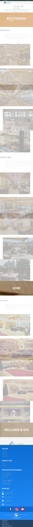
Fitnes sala (4, 452)
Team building (4, 477)
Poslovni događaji (5, 475)
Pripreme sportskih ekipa (7, 474)
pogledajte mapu (8, 504)
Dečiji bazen (4, 455)
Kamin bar (4, 464)
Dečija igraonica (5, 456)
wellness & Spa (16, 430)
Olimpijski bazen (5, 453)
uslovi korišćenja (4, 522)
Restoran (3, 462)
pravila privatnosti (5, 520)
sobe (16, 288)
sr (27, 0)
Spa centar (4, 451)
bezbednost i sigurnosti (5, 524)
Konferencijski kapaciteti (6, 473)
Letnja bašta (4, 465)
